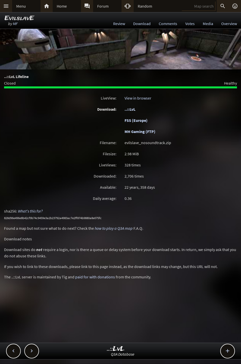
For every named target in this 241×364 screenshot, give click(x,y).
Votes (190, 23)
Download (142, 23)
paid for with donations (95, 276)
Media (208, 23)
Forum (103, 6)
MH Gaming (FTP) (140, 131)
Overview (229, 23)
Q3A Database (122, 354)
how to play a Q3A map (114, 228)
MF (15, 23)
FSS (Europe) (136, 120)
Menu (21, 6)
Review (119, 23)
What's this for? (30, 211)
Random (145, 6)
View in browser (138, 98)
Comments (168, 23)
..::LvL (130, 109)
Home (62, 6)
